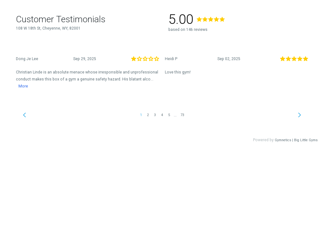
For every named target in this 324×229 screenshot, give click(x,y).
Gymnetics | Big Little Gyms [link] (296, 140)
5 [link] (169, 115)
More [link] (23, 86)
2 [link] (148, 115)
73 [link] (182, 115)
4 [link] (162, 115)
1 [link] (141, 115)
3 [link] (155, 115)
